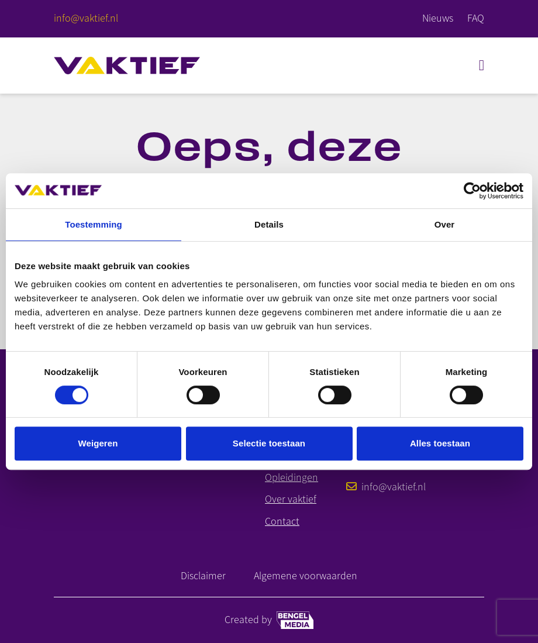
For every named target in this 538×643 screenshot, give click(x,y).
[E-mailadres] (86, 18)
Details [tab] (269, 224)
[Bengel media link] (295, 620)
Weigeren (98, 443)
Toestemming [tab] (93, 224)
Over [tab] (444, 224)
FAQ (475, 18)
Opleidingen (291, 478)
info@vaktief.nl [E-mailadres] (386, 487)
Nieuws (437, 18)
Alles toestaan (440, 443)
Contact (282, 521)
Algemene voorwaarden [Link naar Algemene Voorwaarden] (305, 576)
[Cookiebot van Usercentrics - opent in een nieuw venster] (472, 191)
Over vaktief (290, 499)
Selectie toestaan (269, 443)
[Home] (127, 65)
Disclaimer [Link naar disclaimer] (203, 576)
